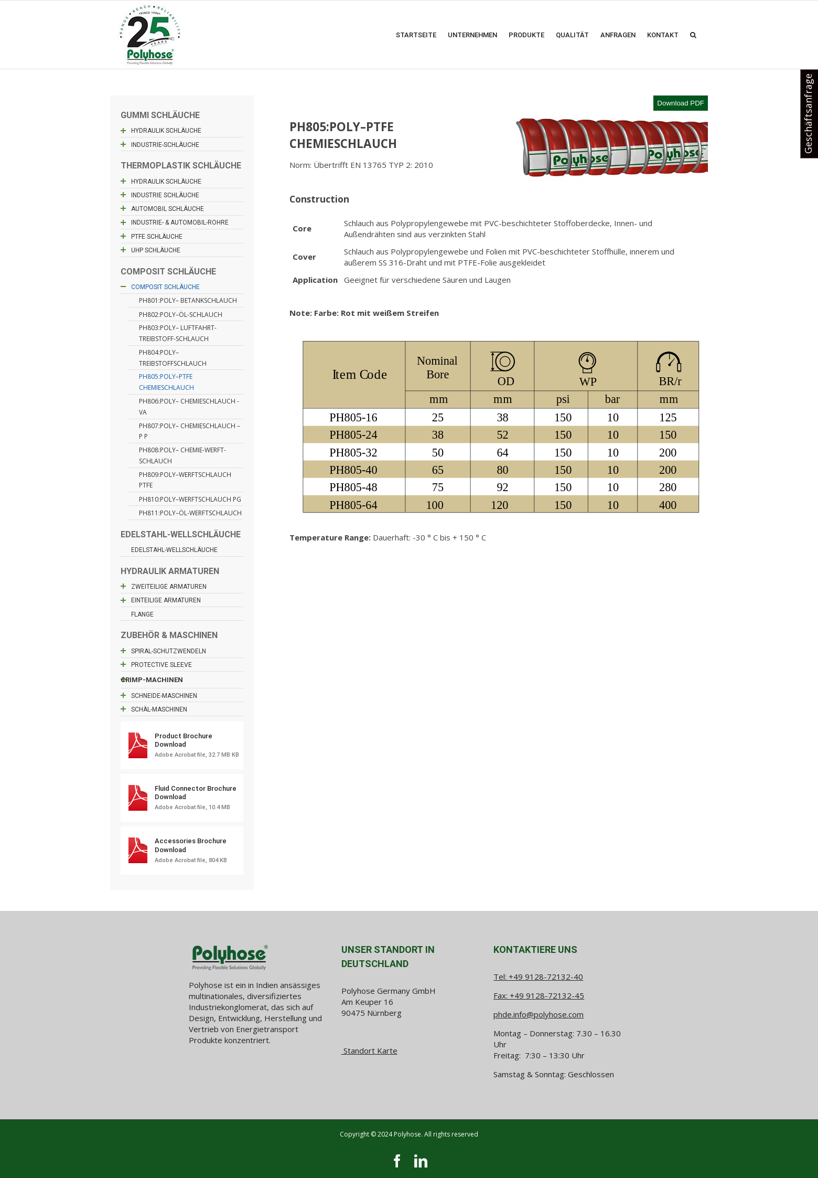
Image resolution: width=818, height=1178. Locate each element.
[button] (693, 35)
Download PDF (680, 103)
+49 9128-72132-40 (546, 976)
